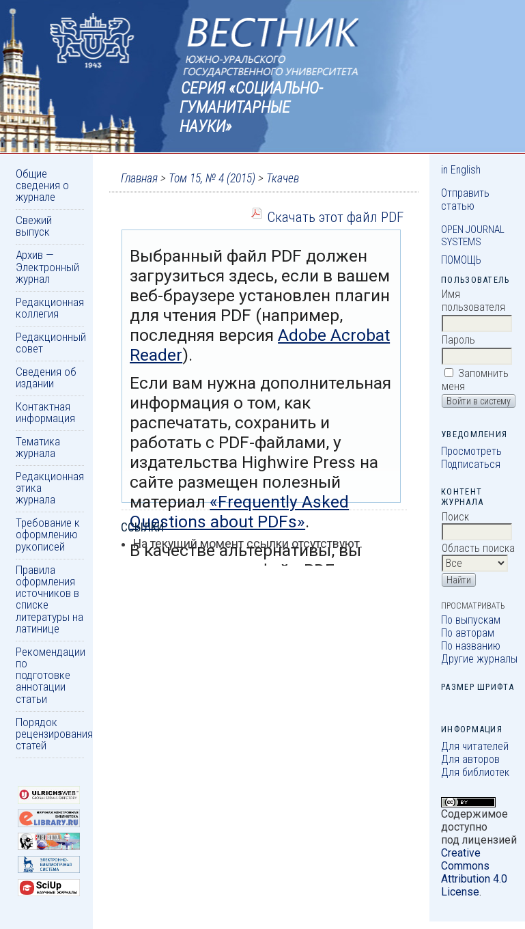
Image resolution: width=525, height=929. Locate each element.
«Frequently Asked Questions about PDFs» (239, 511)
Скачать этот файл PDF (335, 216)
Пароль (458, 339)
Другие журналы (479, 658)
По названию (470, 645)
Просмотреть (471, 451)
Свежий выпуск (34, 225)
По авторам (467, 632)
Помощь (461, 259)
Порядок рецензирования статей (54, 734)
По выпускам (470, 619)
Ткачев (282, 178)
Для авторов (470, 759)
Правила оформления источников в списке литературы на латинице (49, 599)
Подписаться (470, 464)
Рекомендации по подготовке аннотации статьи (50, 675)
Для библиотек (475, 772)
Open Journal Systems (473, 235)
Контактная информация (45, 412)
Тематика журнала (38, 447)
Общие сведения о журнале (42, 185)
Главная (139, 178)
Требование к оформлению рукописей (48, 534)
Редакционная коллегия (50, 307)
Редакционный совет (51, 342)
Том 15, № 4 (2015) (212, 178)
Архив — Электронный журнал (47, 267)
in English (461, 169)
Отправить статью (465, 199)
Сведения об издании (46, 377)
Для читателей (475, 746)
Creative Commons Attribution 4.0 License (474, 872)
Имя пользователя (473, 301)
